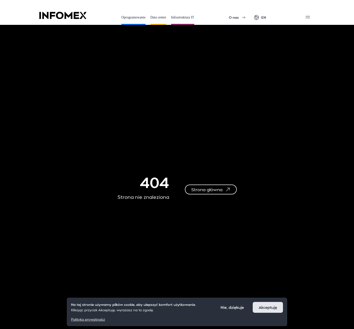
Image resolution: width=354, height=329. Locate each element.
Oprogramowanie (133, 20)
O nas (237, 17)
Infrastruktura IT (182, 20)
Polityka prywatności (88, 319)
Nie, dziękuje (232, 307)
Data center (158, 20)
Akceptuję (268, 307)
